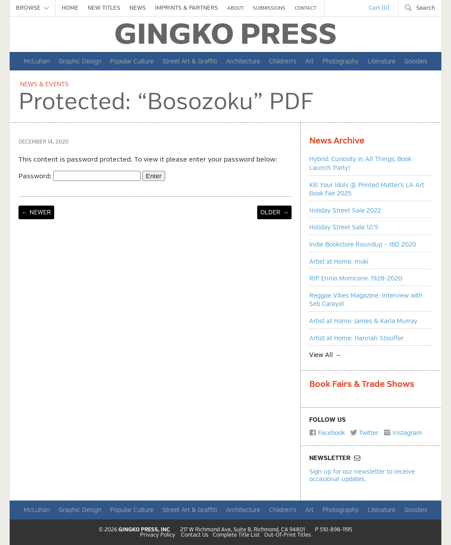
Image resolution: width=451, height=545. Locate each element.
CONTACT (305, 8)
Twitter (364, 433)
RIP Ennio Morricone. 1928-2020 (355, 278)
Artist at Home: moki (338, 261)
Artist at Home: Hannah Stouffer (356, 338)
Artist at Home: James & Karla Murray (363, 321)
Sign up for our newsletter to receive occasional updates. (362, 475)
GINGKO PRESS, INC (144, 530)
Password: (79, 176)
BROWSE (32, 7)
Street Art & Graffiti (190, 61)
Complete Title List (236, 535)
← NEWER (36, 212)
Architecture (243, 61)
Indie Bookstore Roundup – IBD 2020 (362, 244)
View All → (325, 355)
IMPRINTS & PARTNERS (186, 7)
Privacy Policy (157, 535)
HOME (70, 7)
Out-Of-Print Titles (287, 535)
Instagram (403, 433)
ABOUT (235, 8)
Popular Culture (132, 61)
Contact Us (194, 535)
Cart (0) (379, 7)
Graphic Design (80, 61)
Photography (340, 61)
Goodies (415, 61)
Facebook (327, 433)
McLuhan (37, 61)
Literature (382, 61)
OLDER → (274, 212)
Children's (282, 61)
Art (309, 61)
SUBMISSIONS (269, 8)
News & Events (44, 84)
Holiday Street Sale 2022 (345, 210)
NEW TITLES (104, 7)
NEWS (137, 7)
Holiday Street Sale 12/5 (343, 227)
